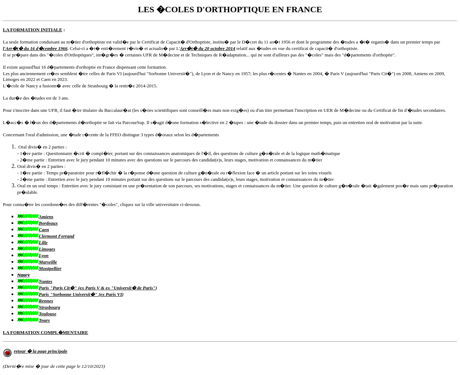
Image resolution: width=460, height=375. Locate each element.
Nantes (45, 281)
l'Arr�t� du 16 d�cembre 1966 (35, 48)
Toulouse (47, 313)
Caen (44, 229)
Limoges (47, 249)
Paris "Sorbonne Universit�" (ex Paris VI (80, 294)
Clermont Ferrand (56, 236)
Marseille (48, 262)
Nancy (23, 275)
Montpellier (50, 268)
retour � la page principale (41, 351)
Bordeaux (48, 223)
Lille (43, 242)
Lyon (44, 255)
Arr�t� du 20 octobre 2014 (207, 48)
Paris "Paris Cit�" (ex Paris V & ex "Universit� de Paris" (97, 288)
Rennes (46, 300)
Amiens (46, 216)
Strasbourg (49, 307)
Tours (44, 320)
